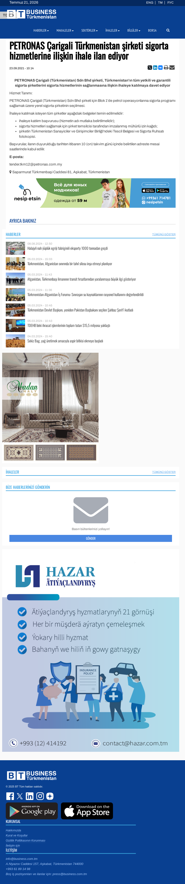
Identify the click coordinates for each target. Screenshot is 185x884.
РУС (170, 2)
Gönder (91, 538)
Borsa (152, 30)
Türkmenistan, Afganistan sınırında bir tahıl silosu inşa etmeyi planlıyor (69, 263)
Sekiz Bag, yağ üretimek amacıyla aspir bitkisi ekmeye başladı (65, 340)
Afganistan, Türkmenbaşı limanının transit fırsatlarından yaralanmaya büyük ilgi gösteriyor (81, 279)
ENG (149, 2)
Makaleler (65, 30)
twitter (20, 796)
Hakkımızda (13, 830)
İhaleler (12, 472)
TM (160, 2)
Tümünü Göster (164, 234)
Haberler (13, 234)
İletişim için (13, 845)
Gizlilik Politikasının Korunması (25, 840)
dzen (49, 796)
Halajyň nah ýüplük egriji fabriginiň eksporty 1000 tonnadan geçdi (67, 248)
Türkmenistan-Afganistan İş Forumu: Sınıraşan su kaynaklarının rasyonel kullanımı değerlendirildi (85, 294)
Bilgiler (133, 30)
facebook (10, 796)
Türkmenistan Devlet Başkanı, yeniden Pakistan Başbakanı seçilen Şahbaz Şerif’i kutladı (80, 309)
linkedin (30, 796)
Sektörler (89, 30)
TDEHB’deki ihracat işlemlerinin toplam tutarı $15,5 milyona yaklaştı (68, 325)
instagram (39, 796)
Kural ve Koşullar (17, 835)
